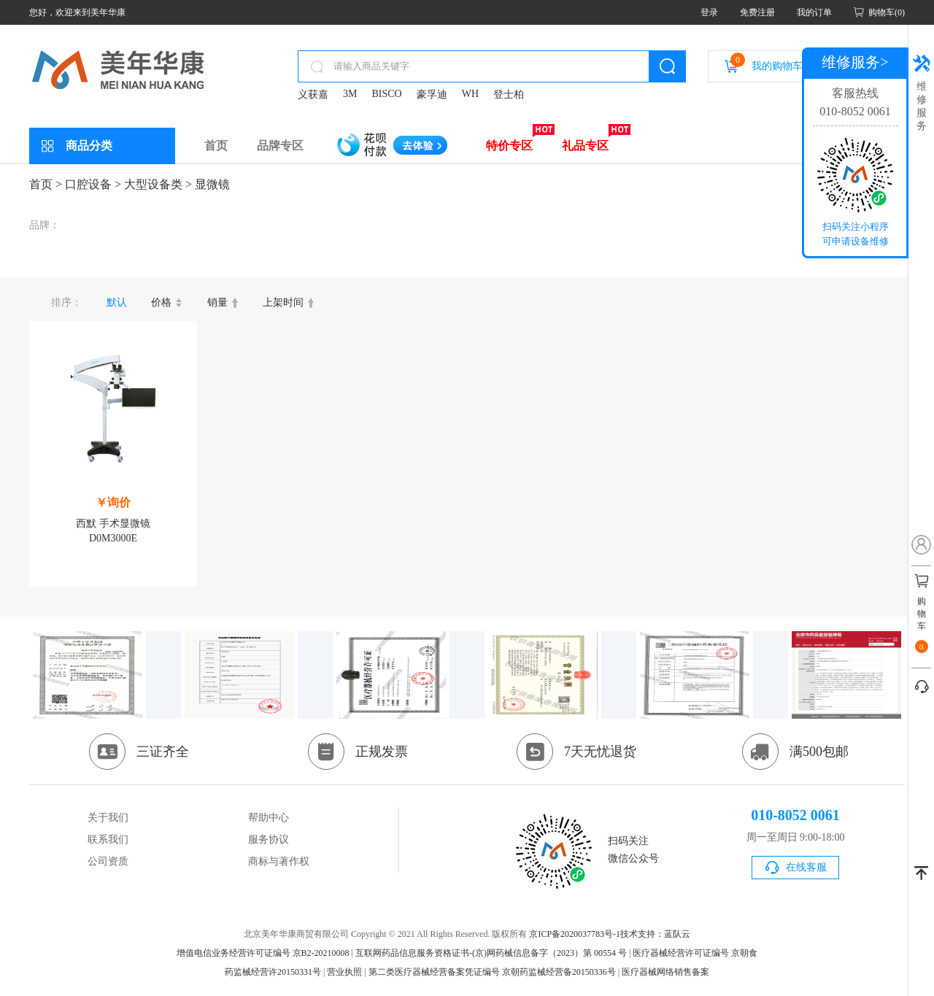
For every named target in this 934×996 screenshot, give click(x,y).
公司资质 (108, 861)
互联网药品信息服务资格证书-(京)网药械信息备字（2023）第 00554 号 (491, 953)
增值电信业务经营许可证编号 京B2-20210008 (263, 953)
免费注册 (757, 12)
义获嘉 (313, 94)
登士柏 (508, 94)
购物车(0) (886, 12)
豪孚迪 (432, 94)
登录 (709, 12)
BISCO (386, 93)
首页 (216, 145)
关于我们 (108, 817)
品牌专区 (280, 145)
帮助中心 (268, 817)
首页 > (45, 184)
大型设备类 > (158, 184)
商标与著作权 (278, 861)
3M (350, 93)
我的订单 (814, 12)
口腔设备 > (93, 184)
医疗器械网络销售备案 (665, 972)
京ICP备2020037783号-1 (574, 934)
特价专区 (509, 145)
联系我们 (108, 839)
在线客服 (806, 867)
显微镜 (212, 184)
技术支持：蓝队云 (655, 934)
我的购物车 (766, 62)
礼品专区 (585, 145)
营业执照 (344, 972)
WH (470, 93)
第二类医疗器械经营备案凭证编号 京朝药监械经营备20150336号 (492, 972)
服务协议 (268, 839)
